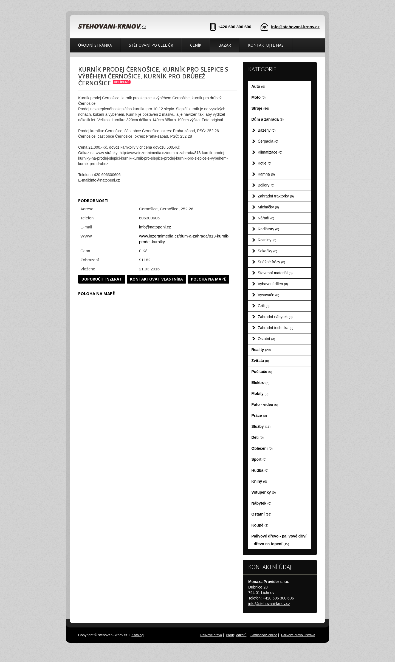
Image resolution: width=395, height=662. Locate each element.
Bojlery (266, 185)
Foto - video (265, 404)
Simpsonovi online (263, 635)
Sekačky (267, 251)
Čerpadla (268, 141)
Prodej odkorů (236, 635)
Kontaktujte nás (266, 45)
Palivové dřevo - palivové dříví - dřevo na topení (279, 540)
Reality (261, 349)
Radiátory (268, 229)
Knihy (259, 481)
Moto (259, 97)
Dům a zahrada (268, 119)
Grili (264, 306)
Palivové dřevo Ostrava (298, 635)
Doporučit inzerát (101, 279)
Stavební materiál (275, 273)
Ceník (195, 45)
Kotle (265, 163)
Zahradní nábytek (275, 317)
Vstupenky (264, 492)
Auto (258, 86)
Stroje (260, 108)
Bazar (224, 45)
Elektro (261, 382)
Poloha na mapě (208, 279)
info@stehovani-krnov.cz (295, 26)
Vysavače (268, 295)
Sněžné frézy (271, 262)
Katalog (137, 635)
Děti (258, 437)
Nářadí (266, 218)
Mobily (260, 393)
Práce (259, 415)
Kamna (266, 174)
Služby (261, 426)
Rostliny (267, 240)
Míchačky (268, 207)
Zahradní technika (276, 328)
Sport (259, 459)
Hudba (260, 470)
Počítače (262, 371)
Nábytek (262, 503)
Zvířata (260, 360)
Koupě (260, 525)
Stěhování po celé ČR (151, 45)
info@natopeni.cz (155, 227)
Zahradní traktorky (276, 196)
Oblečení (262, 448)
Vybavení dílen (273, 284)
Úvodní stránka (95, 45)
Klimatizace (270, 152)
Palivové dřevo (211, 635)
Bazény (267, 130)
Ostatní (266, 338)
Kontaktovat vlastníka (156, 279)
